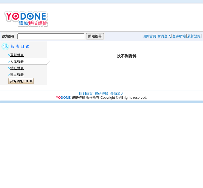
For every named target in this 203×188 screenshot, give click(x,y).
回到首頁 (86, 94)
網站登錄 (101, 94)
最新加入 (117, 94)
